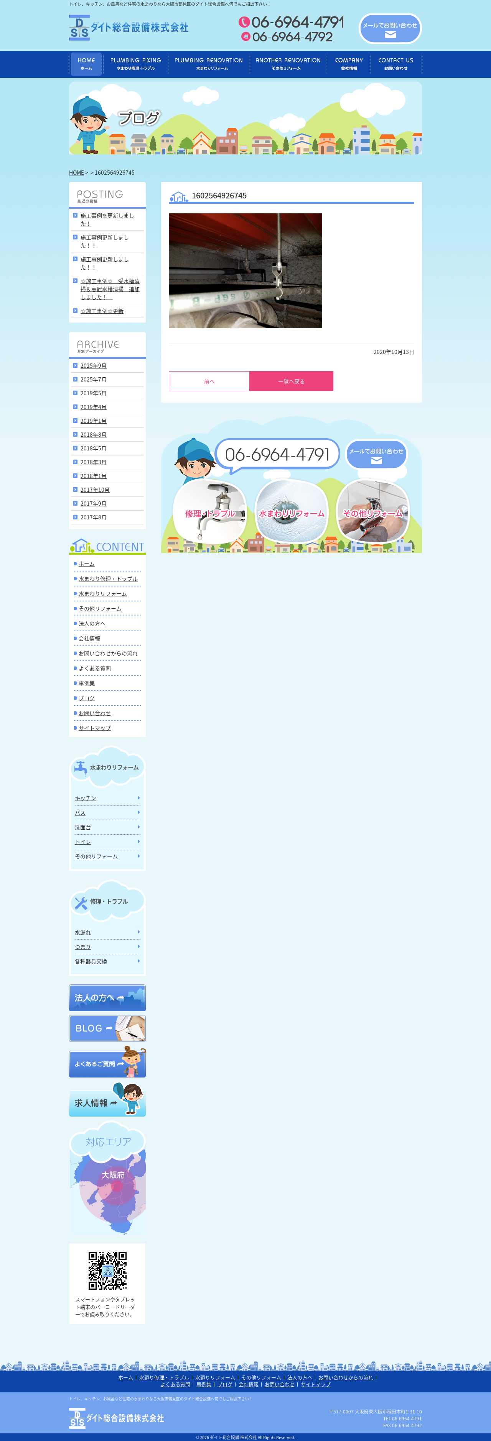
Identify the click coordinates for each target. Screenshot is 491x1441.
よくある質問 (95, 668)
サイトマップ (95, 728)
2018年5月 (94, 448)
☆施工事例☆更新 (102, 310)
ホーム (87, 563)
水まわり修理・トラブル (108, 578)
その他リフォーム (100, 608)
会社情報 (89, 638)
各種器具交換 (91, 961)
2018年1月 (94, 476)
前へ (209, 381)
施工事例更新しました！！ (105, 241)
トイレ (83, 841)
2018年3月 (94, 462)
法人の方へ (92, 623)
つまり (83, 946)
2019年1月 (94, 420)
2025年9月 (94, 365)
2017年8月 (94, 517)
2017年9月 (94, 503)
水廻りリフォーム (215, 1377)
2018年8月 (94, 434)
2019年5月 (94, 393)
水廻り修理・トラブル (164, 1377)
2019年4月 (94, 407)
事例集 (87, 683)
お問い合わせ (95, 713)
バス (80, 812)
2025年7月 (94, 379)
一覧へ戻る (291, 381)
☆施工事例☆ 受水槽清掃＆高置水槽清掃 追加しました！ (110, 289)
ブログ (87, 698)
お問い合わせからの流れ (108, 653)
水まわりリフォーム (103, 593)
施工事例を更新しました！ (107, 219)
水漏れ (83, 932)
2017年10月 (95, 489)
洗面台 (83, 827)
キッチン (85, 798)
